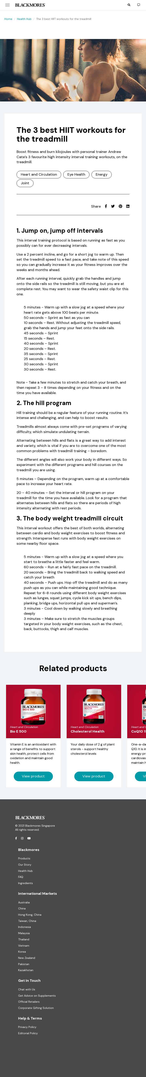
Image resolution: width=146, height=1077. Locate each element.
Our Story (24, 864)
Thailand (23, 939)
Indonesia (24, 927)
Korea (22, 951)
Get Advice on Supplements (37, 995)
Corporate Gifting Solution (36, 1008)
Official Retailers (29, 1001)
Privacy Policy (27, 1027)
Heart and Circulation (39, 174)
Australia (24, 902)
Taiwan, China (27, 921)
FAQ (20, 877)
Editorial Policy (28, 1033)
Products (24, 858)
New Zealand (26, 958)
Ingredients (25, 883)
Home (8, 19)
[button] (129, 5)
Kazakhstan (25, 970)
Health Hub (24, 19)
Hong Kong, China (29, 914)
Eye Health (76, 174)
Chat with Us (26, 989)
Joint (25, 183)
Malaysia (24, 933)
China (22, 908)
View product (33, 776)
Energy (101, 174)
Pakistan (23, 964)
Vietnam (23, 945)
